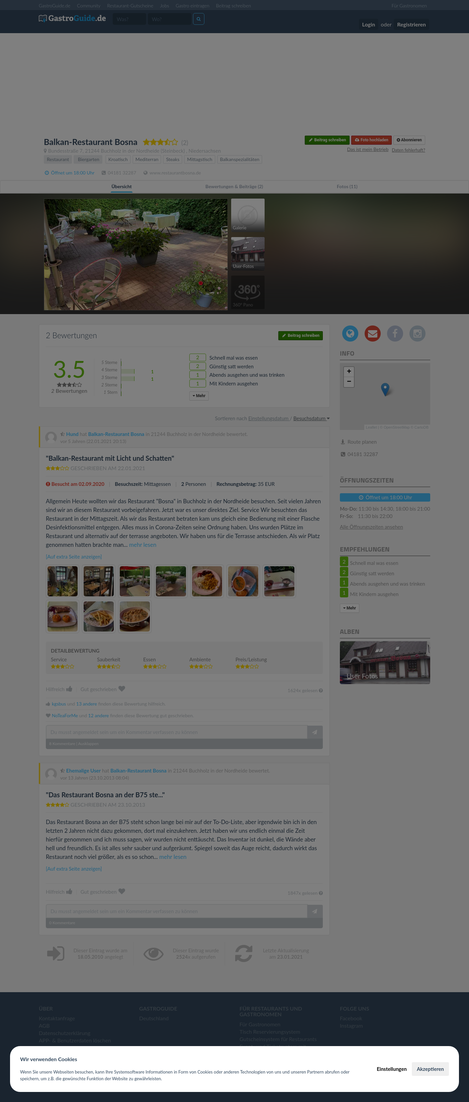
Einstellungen (392, 1069)
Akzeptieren (430, 1069)
